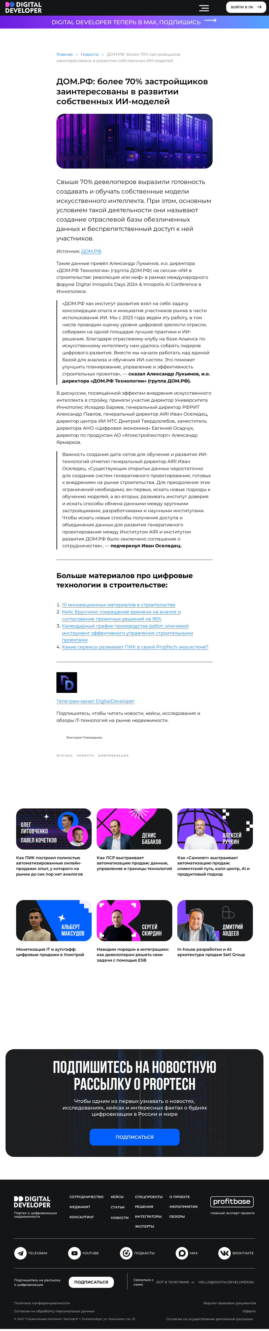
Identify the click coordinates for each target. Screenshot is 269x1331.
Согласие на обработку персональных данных (54, 1313)
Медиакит (80, 1209)
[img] (24, 7)
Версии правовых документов (230, 1305)
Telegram (37, 1255)
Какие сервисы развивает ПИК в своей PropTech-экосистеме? (135, 648)
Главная (64, 55)
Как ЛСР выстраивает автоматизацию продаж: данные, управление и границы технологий (134, 865)
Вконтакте (243, 1255)
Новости (90, 55)
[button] (135, 1139)
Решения (144, 1209)
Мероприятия (184, 1209)
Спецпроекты (149, 1199)
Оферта (249, 1313)
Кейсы (117, 1199)
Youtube (90, 1255)
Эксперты (144, 1229)
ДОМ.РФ (91, 252)
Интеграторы (148, 1219)
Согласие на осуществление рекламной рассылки (209, 1321)
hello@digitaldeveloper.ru (226, 1284)
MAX (194, 1255)
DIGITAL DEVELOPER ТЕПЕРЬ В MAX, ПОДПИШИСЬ (126, 22)
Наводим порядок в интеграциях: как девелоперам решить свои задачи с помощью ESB (133, 957)
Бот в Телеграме (172, 1284)
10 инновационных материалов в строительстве (118, 606)
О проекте (180, 1199)
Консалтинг (82, 1219)
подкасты (144, 1255)
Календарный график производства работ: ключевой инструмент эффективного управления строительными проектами (127, 634)
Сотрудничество (87, 1199)
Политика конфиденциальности (42, 1305)
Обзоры (177, 1219)
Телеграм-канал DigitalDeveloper (95, 702)
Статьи (118, 1209)
